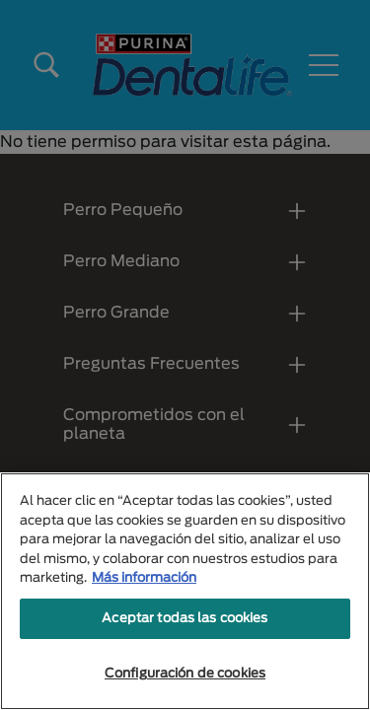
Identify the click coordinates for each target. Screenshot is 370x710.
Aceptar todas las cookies (184, 618)
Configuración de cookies (185, 674)
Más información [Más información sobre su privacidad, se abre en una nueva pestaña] (144, 578)
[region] (185, 591)
